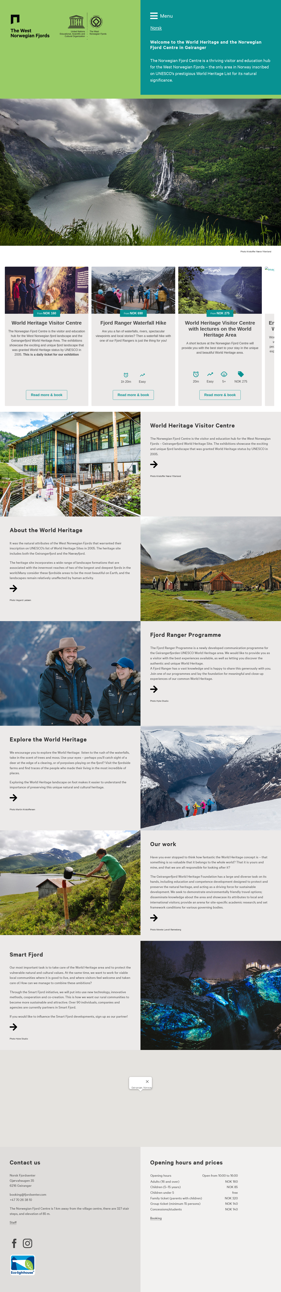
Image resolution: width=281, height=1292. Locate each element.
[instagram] (27, 1243)
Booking (156, 1218)
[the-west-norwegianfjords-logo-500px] (58, 13)
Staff (13, 1222)
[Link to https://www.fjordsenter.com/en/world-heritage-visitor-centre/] (208, 464)
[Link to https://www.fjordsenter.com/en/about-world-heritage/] (68, 588)
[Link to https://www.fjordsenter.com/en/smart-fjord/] (68, 1027)
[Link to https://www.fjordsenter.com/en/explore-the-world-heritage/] (68, 798)
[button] (140, 1094)
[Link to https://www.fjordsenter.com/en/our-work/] (208, 918)
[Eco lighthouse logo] (23, 1256)
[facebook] (14, 1243)
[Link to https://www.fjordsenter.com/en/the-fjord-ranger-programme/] (208, 689)
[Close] (147, 1081)
